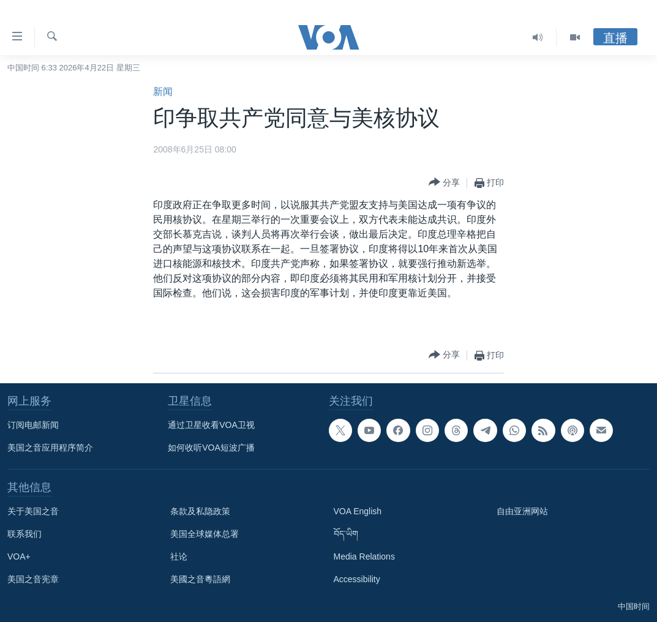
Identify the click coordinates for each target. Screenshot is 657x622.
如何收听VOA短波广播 (211, 447)
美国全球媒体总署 (204, 534)
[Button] (444, 183)
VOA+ (19, 556)
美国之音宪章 (33, 579)
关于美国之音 (33, 511)
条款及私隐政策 (200, 511)
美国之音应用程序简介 (50, 447)
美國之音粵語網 (200, 579)
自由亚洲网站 (522, 511)
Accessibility (357, 579)
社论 (178, 556)
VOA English (358, 511)
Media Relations (364, 556)
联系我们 (24, 534)
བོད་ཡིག (346, 534)
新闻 (163, 91)
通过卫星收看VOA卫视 (211, 425)
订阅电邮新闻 (33, 425)
